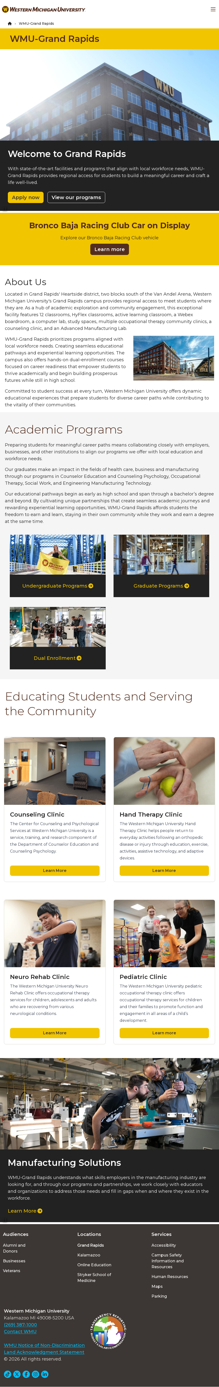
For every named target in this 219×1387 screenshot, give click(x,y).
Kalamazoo (88, 1255)
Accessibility (163, 1245)
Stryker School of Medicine (94, 1277)
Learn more (109, 249)
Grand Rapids (90, 1245)
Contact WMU (20, 1331)
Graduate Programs (161, 586)
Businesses (14, 1261)
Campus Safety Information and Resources (167, 1261)
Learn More (55, 870)
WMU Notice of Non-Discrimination (44, 1345)
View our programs (76, 197)
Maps (157, 1286)
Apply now (25, 197)
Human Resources (169, 1276)
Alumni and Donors (14, 1248)
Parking (159, 1296)
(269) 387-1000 (20, 1324)
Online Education (94, 1265)
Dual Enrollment (57, 658)
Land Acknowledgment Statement (44, 1352)
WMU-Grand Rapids (54, 38)
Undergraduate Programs (57, 586)
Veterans (11, 1270)
